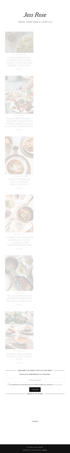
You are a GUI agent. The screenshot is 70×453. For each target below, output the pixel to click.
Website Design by (35, 450)
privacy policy (57, 384)
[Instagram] (8, 435)
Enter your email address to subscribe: (35, 374)
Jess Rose (35, 15)
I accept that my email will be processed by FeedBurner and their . (35, 384)
